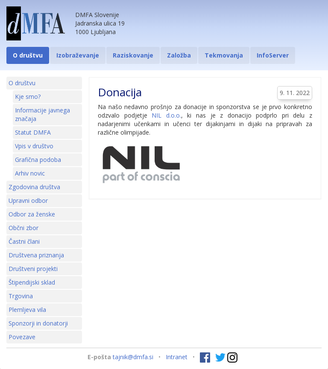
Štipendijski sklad (32, 282)
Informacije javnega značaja (42, 114)
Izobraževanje (77, 55)
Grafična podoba (38, 160)
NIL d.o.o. (166, 115)
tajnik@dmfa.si (133, 357)
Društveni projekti (33, 269)
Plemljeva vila (27, 310)
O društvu (28, 55)
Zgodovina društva (34, 187)
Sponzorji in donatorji (38, 323)
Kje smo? (28, 96)
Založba (179, 55)
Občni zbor (23, 228)
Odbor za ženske (32, 214)
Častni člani (24, 241)
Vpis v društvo (34, 146)
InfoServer (273, 55)
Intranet (176, 357)
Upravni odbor (28, 200)
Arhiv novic (30, 173)
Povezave (22, 337)
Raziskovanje (133, 55)
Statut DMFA (33, 132)
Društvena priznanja (36, 255)
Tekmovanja (224, 55)
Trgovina (21, 296)
